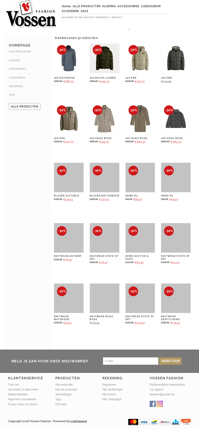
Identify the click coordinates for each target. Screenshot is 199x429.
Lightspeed (79, 421)
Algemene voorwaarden (22, 399)
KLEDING (109, 6)
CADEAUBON (151, 6)
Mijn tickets (109, 394)
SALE (84, 11)
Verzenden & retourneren (23, 389)
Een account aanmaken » (94, 17)
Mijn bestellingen (112, 389)
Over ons (13, 384)
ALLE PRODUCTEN (87, 6)
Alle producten (24, 106)
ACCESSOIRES (128, 6)
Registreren (109, 384)
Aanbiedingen (63, 394)
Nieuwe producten (66, 389)
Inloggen (68, 17)
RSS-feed (60, 404)
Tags (58, 399)
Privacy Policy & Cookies (23, 404)
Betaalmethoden (18, 394)
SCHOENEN (70, 11)
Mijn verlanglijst (111, 399)
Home (66, 6)
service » (117, 17)
